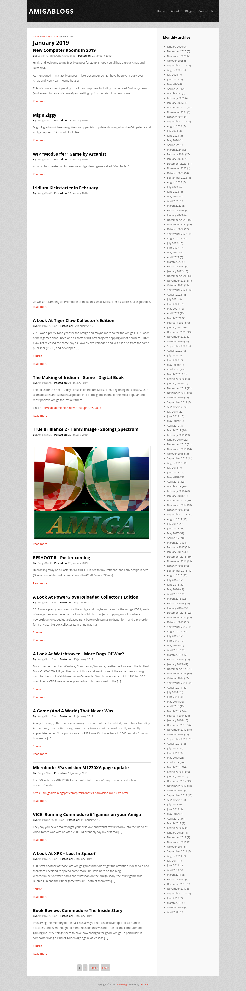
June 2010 (173, 898)
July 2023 (172, 187)
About (175, 11)
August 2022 (174, 238)
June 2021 (173, 304)
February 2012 (176, 828)
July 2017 (172, 524)
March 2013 (174, 767)
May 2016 (173, 589)
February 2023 (176, 210)
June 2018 (173, 472)
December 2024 (176, 107)
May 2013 (173, 757)
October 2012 (175, 790)
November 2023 (177, 168)
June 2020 (173, 360)
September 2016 (177, 570)
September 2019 (177, 402)
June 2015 (173, 641)
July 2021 (172, 299)
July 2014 (172, 692)
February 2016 (176, 603)
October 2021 (175, 285)
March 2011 (174, 874)
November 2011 (177, 842)
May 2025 (173, 84)
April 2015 (173, 650)
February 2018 (176, 491)
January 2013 (175, 776)
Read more (40, 101)
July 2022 (172, 243)
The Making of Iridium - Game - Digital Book (78, 377)
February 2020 (176, 379)
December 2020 (176, 332)
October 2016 (175, 566)
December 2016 (176, 556)
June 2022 (173, 248)
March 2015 (174, 655)
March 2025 (174, 93)
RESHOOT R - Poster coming (61, 557)
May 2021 (173, 308)
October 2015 (175, 622)
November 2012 (177, 786)
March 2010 (174, 903)
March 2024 (174, 149)
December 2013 (176, 725)
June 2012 (173, 809)
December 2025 (176, 51)
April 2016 (173, 594)
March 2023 (174, 205)
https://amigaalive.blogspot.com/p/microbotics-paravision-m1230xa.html (80, 793)
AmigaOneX (44, 120)
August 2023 (174, 182)
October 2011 (175, 846)
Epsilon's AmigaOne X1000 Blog (56, 55)
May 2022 (173, 252)
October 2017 (175, 510)
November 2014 (177, 673)
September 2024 (177, 121)
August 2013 (174, 743)
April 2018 (173, 481)
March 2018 (174, 486)
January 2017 (175, 552)
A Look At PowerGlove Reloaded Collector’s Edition (86, 597)
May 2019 (173, 421)
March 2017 (174, 542)
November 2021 (177, 280)
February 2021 (176, 322)
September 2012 (177, 795)
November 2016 (177, 561)
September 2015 (177, 627)
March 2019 (174, 430)
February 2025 (176, 98)
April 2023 (173, 201)
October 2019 (175, 397)
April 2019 (173, 425)
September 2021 (177, 290)
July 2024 (172, 131)
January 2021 (175, 327)
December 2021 (176, 276)
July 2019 (172, 411)
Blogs (188, 11)
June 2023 (173, 191)
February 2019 (176, 435)
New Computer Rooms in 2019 (64, 50)
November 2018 (177, 449)
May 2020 (173, 365)
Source (37, 356)
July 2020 (172, 355)
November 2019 (177, 393)
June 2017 (173, 528)
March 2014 (174, 711)
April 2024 (173, 145)
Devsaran (144, 984)
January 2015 (175, 664)
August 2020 (174, 350)
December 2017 (176, 500)
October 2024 (175, 117)
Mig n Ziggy (44, 115)
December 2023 (176, 163)
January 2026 (175, 46)
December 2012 (176, 781)
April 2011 (173, 870)
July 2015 (172, 636)
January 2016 (175, 608)
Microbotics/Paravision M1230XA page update (81, 767)
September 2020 (177, 346)
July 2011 (172, 860)
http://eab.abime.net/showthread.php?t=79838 (70, 408)
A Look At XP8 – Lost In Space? (64, 853)
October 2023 (175, 173)
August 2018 (174, 463)
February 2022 (176, 266)
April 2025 (173, 89)
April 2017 (173, 538)
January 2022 (175, 271)
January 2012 (175, 832)
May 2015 (173, 645)
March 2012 (174, 823)
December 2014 (176, 669)
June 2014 (173, 697)
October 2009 (175, 907)
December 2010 (176, 884)
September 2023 (177, 177)
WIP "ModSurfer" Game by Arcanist (69, 154)
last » (105, 968)
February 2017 (176, 547)
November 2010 (177, 888)
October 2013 (175, 734)
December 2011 (176, 837)
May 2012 (173, 814)
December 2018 (176, 444)
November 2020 (177, 336)
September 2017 (177, 514)
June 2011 (173, 865)
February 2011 (176, 879)
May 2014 (173, 701)
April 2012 (173, 818)
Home (161, 11)
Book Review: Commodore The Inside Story (77, 910)
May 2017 (173, 533)
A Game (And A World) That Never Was (73, 711)
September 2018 (177, 458)
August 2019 (174, 407)
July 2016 (172, 580)
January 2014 (175, 720)
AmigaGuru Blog (47, 326)
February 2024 (176, 154)
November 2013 (177, 729)
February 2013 (176, 772)
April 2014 (173, 706)
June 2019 (173, 416)
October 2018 (175, 453)
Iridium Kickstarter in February (65, 188)
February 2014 (176, 715)
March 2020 (174, 374)
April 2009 (173, 912)
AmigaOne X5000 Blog (50, 820)
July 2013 (172, 748)
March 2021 (174, 318)
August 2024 (174, 126)
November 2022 (177, 224)
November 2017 (177, 505)
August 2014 (174, 687)
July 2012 (172, 804)
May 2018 (173, 477)
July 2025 (172, 74)
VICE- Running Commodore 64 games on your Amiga (87, 814)
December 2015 (176, 612)
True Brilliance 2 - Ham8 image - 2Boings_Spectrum (86, 429)
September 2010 (177, 893)
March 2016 (174, 598)
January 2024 (175, 159)
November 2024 (177, 112)
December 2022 (176, 220)
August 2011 (174, 856)
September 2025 (177, 65)
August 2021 (174, 294)
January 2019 (175, 439)
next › (94, 968)
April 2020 (173, 369)
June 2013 (173, 753)
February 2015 (176, 659)
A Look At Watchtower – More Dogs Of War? (78, 654)
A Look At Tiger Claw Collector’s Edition (73, 320)
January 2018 (175, 496)
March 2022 (174, 262)
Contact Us (205, 11)
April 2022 (173, 257)
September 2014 (177, 683)
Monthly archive (49, 36)
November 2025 (177, 56)
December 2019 (176, 388)
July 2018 (172, 467)
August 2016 (174, 575)
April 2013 (173, 762)
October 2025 (175, 60)
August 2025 (174, 70)
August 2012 (174, 800)
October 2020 (175, 341)
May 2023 (173, 196)
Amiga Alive (44, 773)
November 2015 (177, 617)
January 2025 (175, 103)
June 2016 (173, 584)
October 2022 (175, 229)
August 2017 (174, 519)
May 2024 (173, 140)
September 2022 (177, 234)
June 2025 (173, 79)
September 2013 (177, 739)
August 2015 (174, 631)
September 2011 (177, 851)
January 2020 (175, 383)
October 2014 (175, 678)
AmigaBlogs (122, 984)
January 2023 (175, 215)
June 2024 (173, 135)
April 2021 (173, 313)
